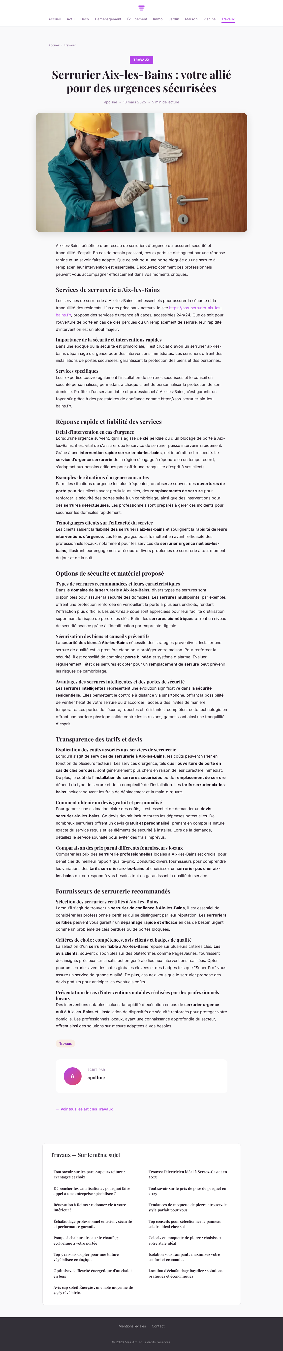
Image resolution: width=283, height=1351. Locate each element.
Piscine (209, 19)
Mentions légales (132, 1326)
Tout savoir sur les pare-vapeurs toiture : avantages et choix (89, 1174)
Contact (158, 1326)
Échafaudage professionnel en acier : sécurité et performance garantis (93, 1224)
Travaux (228, 19)
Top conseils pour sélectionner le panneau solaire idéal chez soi (185, 1224)
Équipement (137, 19)
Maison (191, 19)
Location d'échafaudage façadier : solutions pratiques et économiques (185, 1273)
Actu (70, 19)
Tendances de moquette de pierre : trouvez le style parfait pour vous (188, 1207)
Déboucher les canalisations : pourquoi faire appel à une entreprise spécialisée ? (92, 1191)
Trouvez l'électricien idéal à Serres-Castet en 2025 (188, 1174)
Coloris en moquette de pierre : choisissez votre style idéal (185, 1240)
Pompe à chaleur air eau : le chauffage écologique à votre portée (87, 1240)
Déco (84, 19)
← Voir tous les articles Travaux (84, 1109)
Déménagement (108, 19)
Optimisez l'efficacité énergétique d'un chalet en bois (93, 1273)
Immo (158, 19)
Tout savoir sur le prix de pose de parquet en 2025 (187, 1191)
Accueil (54, 19)
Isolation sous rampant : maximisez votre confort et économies (184, 1257)
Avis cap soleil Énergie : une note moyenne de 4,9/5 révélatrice (93, 1290)
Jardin (174, 19)
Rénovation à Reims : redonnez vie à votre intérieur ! (90, 1207)
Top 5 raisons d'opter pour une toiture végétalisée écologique (86, 1257)
